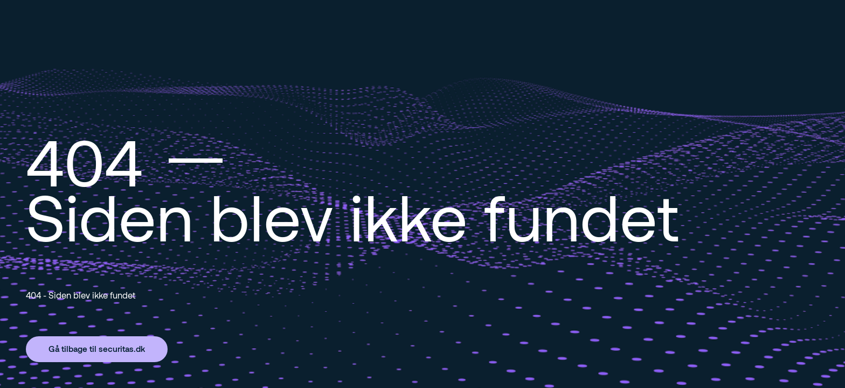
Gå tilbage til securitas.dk (97, 349)
